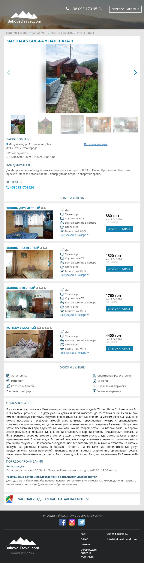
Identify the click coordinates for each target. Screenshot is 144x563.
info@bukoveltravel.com (122, 539)
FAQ (83, 534)
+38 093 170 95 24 (84, 8)
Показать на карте (95, 144)
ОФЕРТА (86, 544)
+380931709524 (20, 187)
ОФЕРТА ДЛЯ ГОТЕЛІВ (89, 551)
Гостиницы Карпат (16, 32)
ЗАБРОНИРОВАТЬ (119, 229)
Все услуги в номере (74, 235)
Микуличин (39, 32)
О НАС (84, 539)
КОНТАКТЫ (87, 556)
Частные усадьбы (62, 32)
